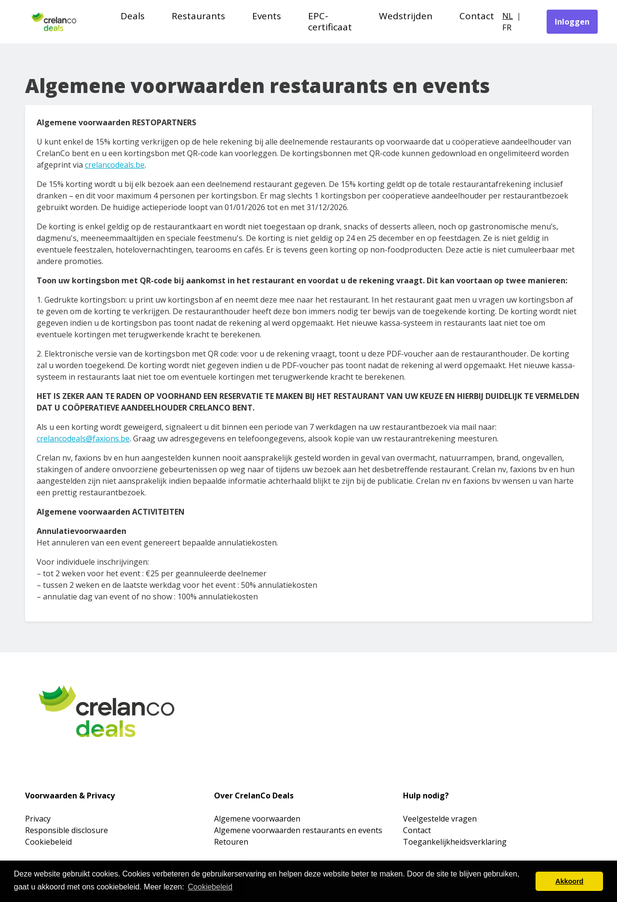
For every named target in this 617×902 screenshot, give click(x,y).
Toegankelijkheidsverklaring (455, 841)
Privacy (38, 818)
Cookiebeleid (48, 841)
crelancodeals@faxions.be (83, 438)
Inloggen (572, 21)
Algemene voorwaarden (257, 818)
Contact (417, 830)
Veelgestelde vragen (440, 818)
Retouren (231, 841)
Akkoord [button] (569, 881)
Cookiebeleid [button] (210, 887)
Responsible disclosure (66, 830)
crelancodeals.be (115, 164)
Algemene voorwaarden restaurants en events (298, 830)
